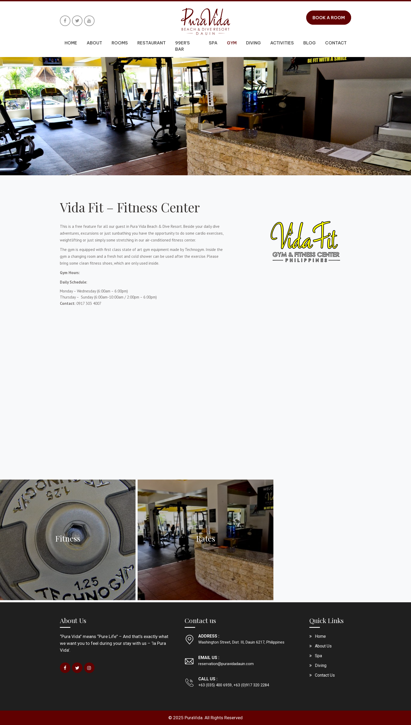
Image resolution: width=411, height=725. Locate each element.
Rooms (120, 42)
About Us (73, 620)
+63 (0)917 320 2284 (250, 685)
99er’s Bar (182, 46)
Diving (253, 42)
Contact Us (325, 675)
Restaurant (151, 42)
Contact (336, 42)
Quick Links (326, 620)
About (94, 42)
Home (71, 42)
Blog (309, 42)
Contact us (200, 620)
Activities (282, 42)
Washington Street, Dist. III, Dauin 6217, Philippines (241, 642)
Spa (213, 42)
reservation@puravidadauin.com (226, 663)
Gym (232, 42)
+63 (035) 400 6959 (215, 685)
